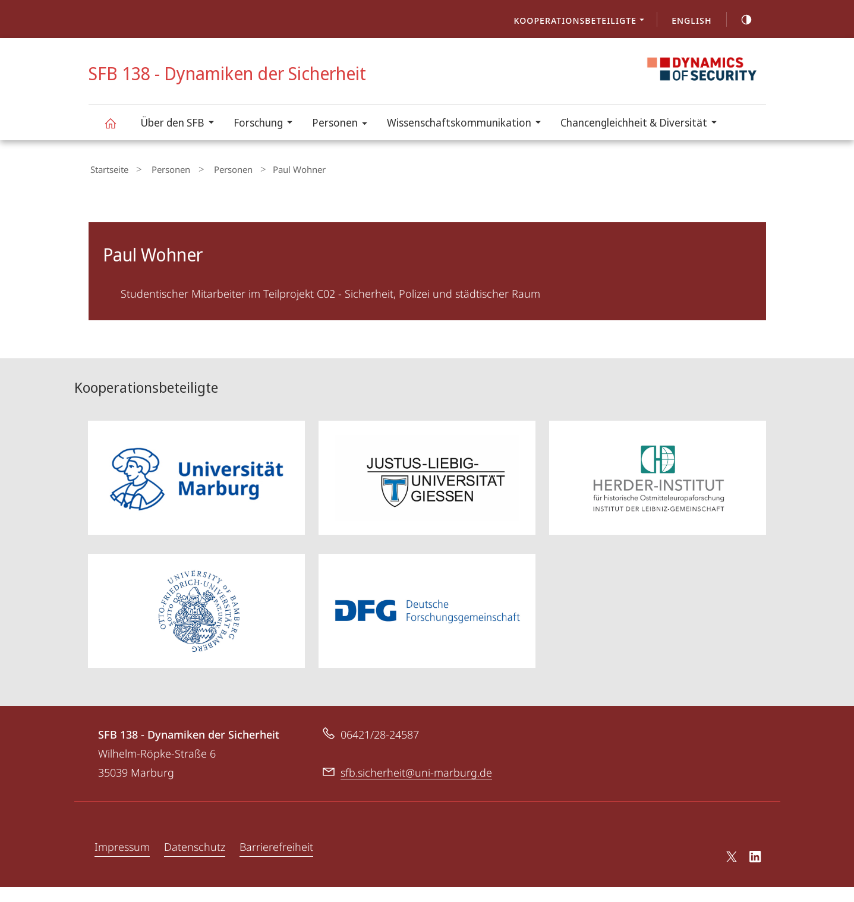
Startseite (108, 168)
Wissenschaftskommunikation (468, 124)
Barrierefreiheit (276, 861)
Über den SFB (181, 124)
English (691, 20)
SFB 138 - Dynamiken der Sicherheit (117, 128)
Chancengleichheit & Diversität (642, 124)
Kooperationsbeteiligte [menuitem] (582, 21)
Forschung (267, 124)
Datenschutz (194, 861)
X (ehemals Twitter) (729, 872)
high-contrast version (740, 19)
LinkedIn (755, 873)
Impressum (122, 861)
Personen (343, 124)
